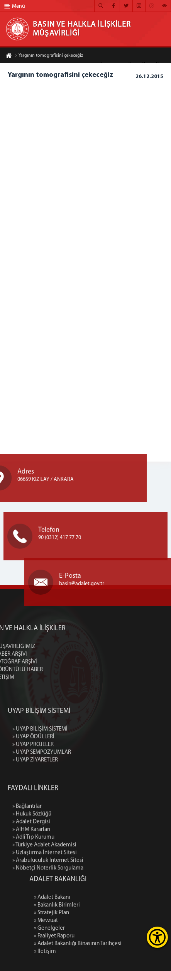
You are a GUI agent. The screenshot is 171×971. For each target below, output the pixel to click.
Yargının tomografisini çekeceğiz (49, 56)
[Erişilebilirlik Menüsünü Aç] (157, 937)
